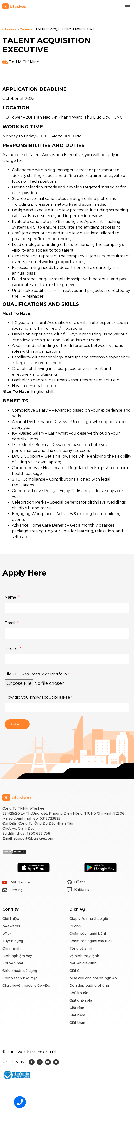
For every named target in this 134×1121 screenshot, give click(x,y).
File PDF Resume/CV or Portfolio (36, 674)
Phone (12, 648)
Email (10, 623)
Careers (26, 29)
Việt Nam (20, 882)
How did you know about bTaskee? (38, 697)
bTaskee (9, 29)
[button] (128, 6)
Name (11, 597)
